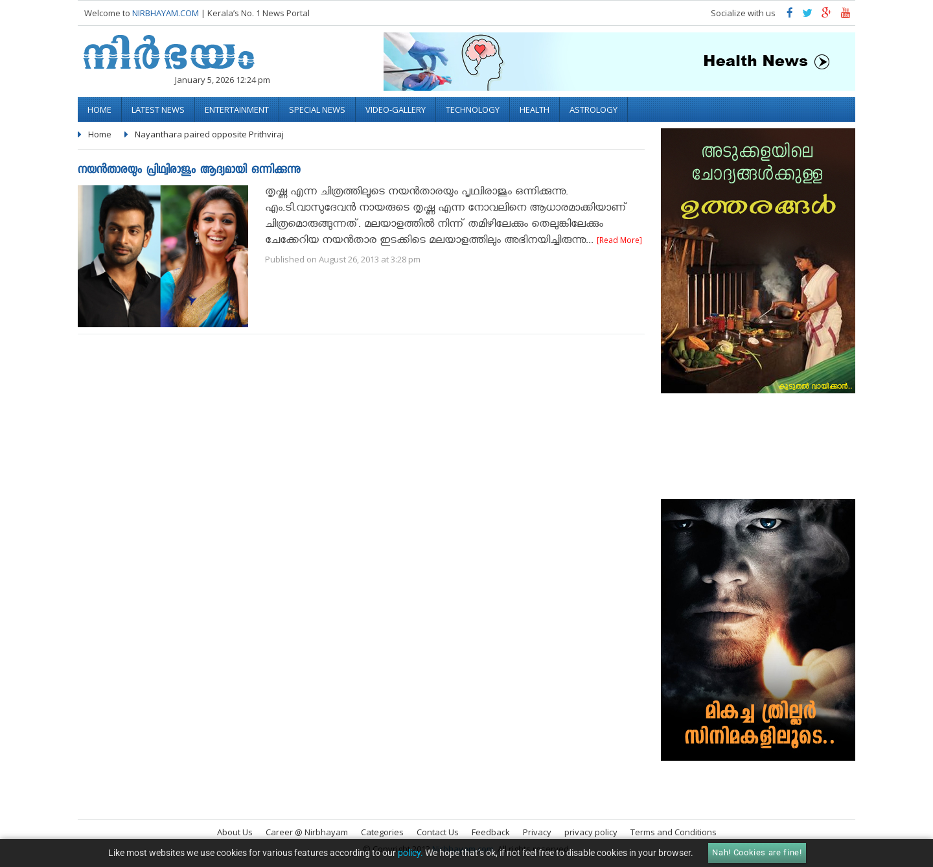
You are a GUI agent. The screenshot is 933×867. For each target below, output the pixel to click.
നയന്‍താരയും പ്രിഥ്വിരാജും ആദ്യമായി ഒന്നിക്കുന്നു (189, 171)
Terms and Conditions (673, 832)
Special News (317, 109)
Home (99, 109)
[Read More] (619, 240)
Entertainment (237, 109)
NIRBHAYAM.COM (165, 13)
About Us (235, 832)
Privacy (537, 832)
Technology (473, 109)
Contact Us (438, 832)
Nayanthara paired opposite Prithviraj (209, 134)
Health (534, 109)
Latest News (158, 109)
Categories (382, 832)
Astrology (593, 109)
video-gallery (395, 109)
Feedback (491, 832)
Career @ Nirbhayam (307, 832)
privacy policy (590, 832)
